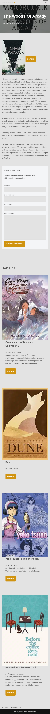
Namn (7, 185)
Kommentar (9, 214)
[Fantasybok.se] (8, 2)
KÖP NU (30, 59)
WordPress (32, 712)
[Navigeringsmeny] (45, 2)
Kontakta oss (16, 707)
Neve (16, 712)
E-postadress (9, 195)
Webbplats (8, 204)
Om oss (5, 707)
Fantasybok (9, 23)
